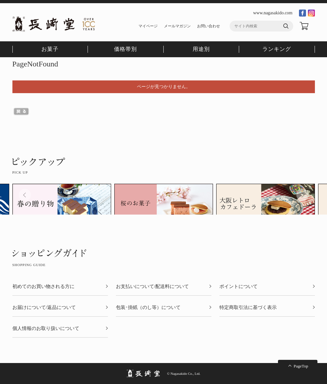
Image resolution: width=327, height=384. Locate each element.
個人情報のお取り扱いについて (45, 328)
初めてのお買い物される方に (43, 286)
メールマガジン (177, 26)
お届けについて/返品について (44, 307)
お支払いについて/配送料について (152, 286)
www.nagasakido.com (273, 12)
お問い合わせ (208, 26)
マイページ (148, 26)
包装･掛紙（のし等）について (148, 307)
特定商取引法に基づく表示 (248, 307)
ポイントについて (238, 286)
